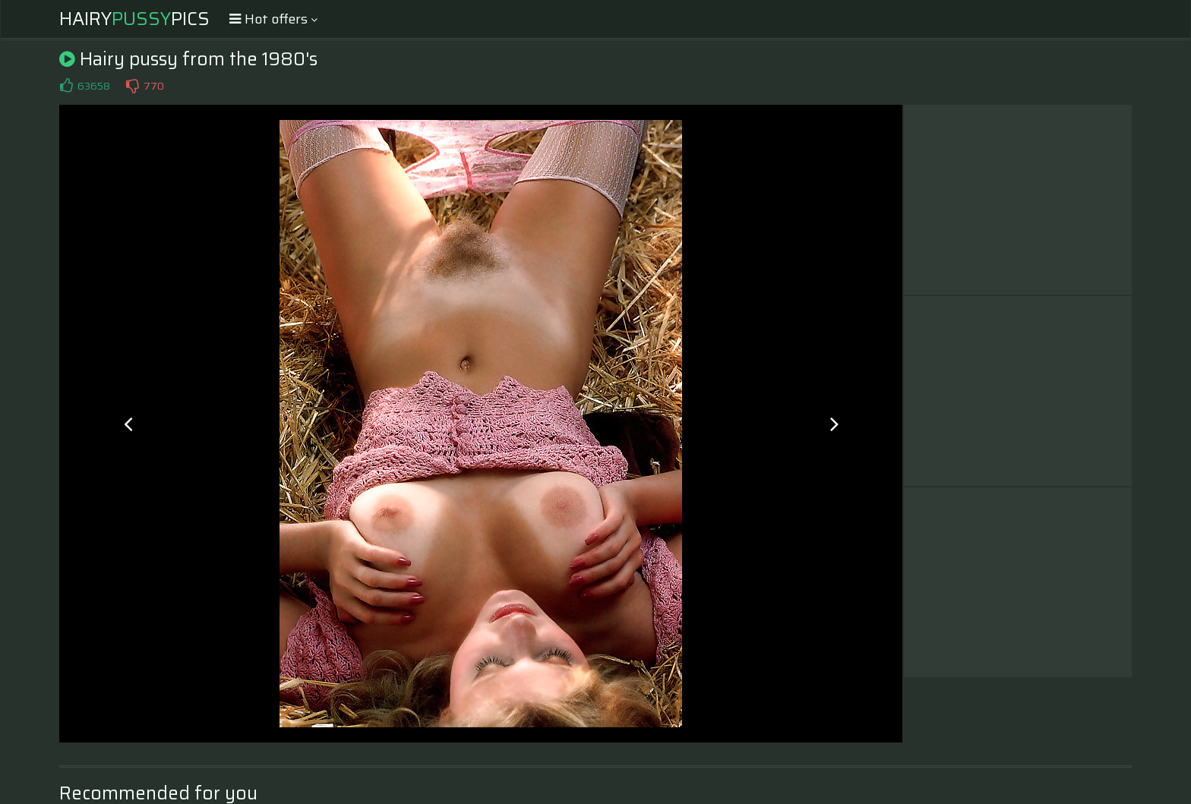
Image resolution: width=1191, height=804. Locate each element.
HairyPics (134, 19)
